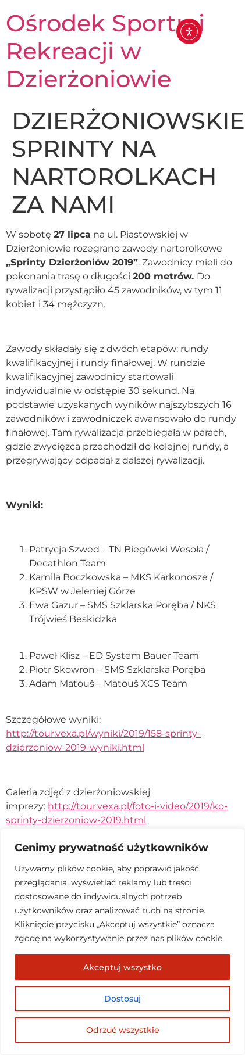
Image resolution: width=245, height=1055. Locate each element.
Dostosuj (122, 998)
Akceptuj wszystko (122, 967)
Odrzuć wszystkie (122, 1030)
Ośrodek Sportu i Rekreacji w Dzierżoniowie (105, 51)
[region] (122, 941)
